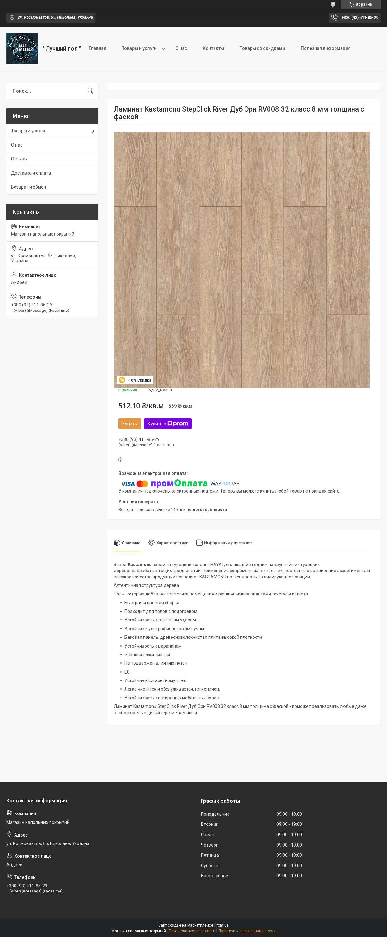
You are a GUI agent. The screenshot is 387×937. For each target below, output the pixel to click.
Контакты (213, 48)
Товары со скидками (262, 48)
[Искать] (90, 91)
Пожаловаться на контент (192, 931)
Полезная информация (326, 48)
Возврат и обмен (28, 187)
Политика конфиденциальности (247, 931)
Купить (129, 423)
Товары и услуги (139, 48)
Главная (97, 48)
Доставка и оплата (31, 173)
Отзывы (19, 158)
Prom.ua (221, 925)
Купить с (168, 423)
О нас (181, 48)
